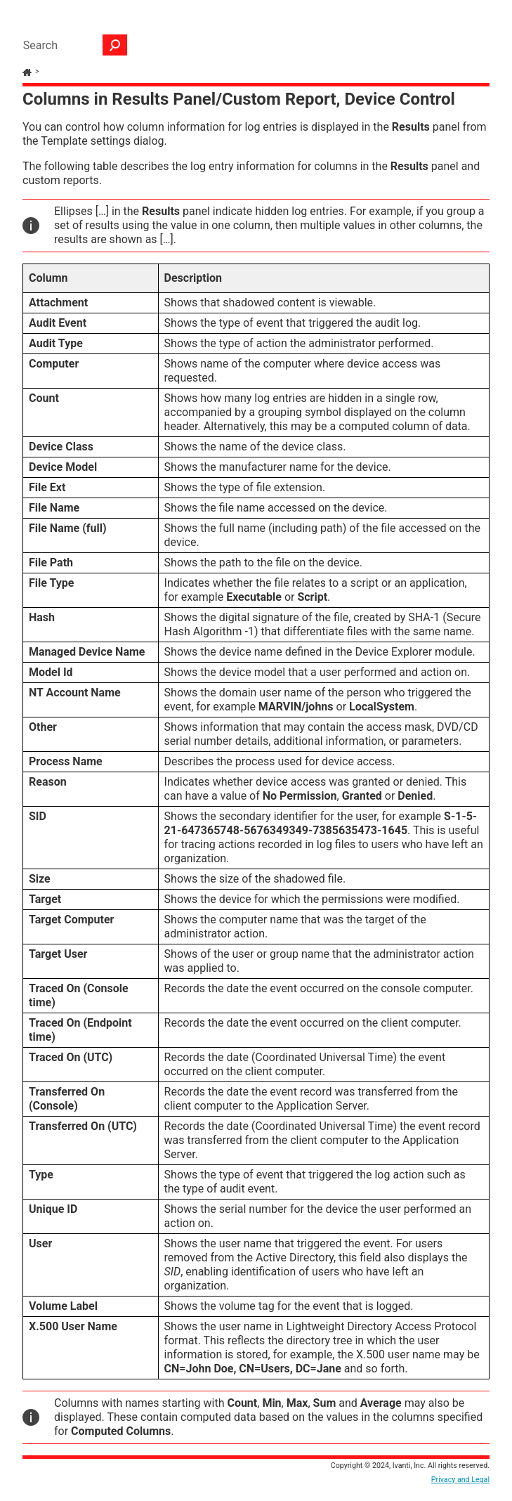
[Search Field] (71, 45)
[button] (115, 45)
